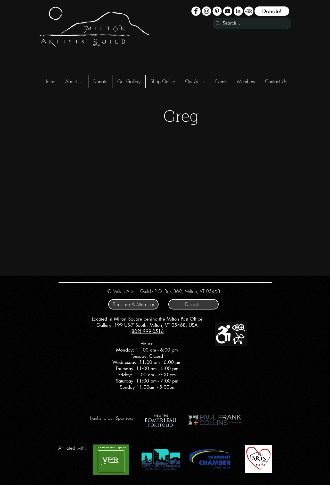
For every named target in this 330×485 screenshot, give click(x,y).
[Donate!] (271, 11)
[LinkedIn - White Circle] (238, 11)
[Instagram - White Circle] (206, 11)
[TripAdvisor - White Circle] (248, 11)
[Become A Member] (133, 304)
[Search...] (251, 23)
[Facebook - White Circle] (196, 11)
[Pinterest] (217, 11)
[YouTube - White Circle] (227, 11)
